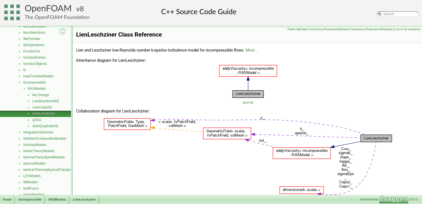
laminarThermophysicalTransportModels (53, 170)
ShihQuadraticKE (45, 126)
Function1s (31, 51)
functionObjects (35, 64)
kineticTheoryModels (39, 151)
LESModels (32, 176)
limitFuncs (31, 188)
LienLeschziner (43, 114)
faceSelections (34, 33)
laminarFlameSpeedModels (44, 157)
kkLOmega (40, 95)
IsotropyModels (34, 145)
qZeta (36, 120)
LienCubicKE (42, 107)
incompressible (34, 82)
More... (251, 50)
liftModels (30, 182)
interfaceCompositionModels (44, 139)
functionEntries (34, 58)
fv (24, 70)
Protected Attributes (378, 29)
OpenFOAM (48, 8)
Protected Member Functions (343, 29)
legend (248, 102)
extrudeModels (34, 26)
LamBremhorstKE (45, 101)
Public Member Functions (304, 29)
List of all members (408, 29)
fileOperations (33, 45)
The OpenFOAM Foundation (57, 17)
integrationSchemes (38, 132)
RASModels (37, 89)
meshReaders (34, 195)
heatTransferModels (38, 76)
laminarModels (34, 163)
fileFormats (31, 39)
